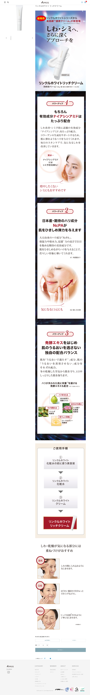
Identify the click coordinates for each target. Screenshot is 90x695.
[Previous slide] (6, 38)
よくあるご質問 (64, 679)
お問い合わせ (75, 676)
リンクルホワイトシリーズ (40, 683)
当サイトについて (64, 669)
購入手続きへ (60, 649)
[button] (11, 38)
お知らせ (62, 674)
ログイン (52, 672)
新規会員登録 (53, 669)
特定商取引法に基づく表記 (77, 674)
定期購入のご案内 (64, 681)
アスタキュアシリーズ (39, 686)
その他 (36, 679)
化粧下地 (37, 669)
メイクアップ (37, 674)
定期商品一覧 (37, 681)
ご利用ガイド (63, 676)
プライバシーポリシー (76, 672)
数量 (36, 645)
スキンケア (37, 672)
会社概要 (62, 672)
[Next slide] (32, 38)
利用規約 (74, 669)
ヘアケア (37, 676)
